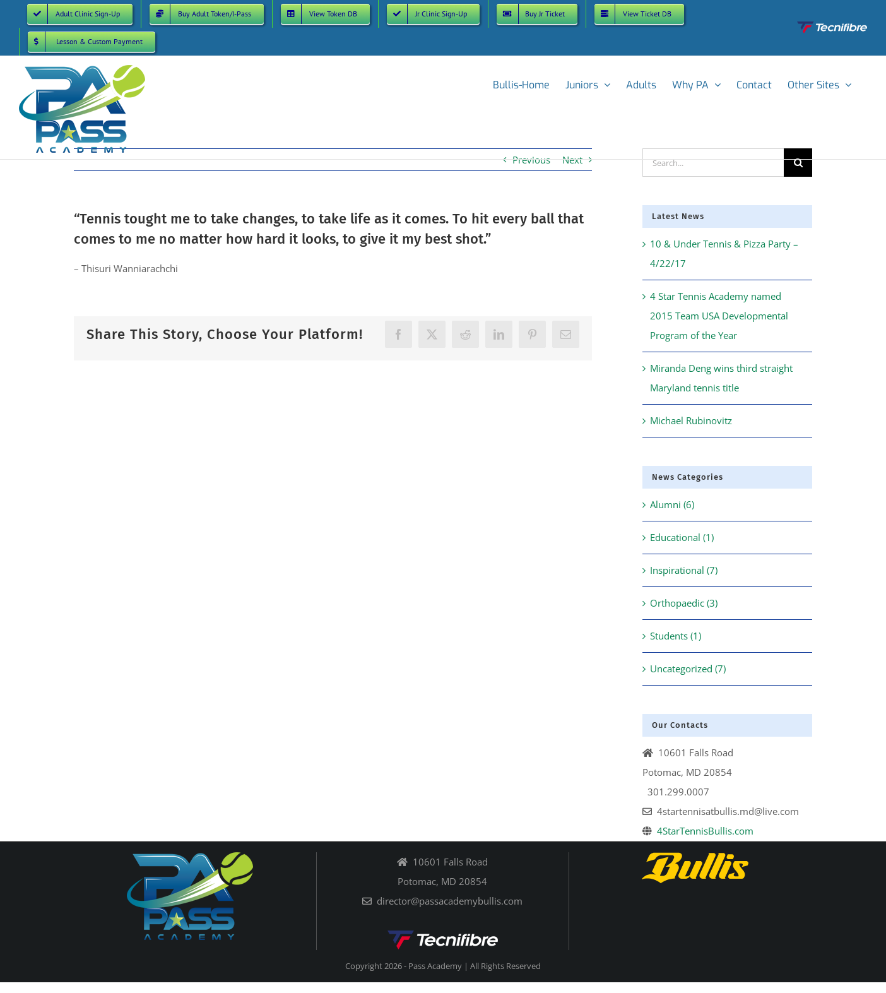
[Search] (798, 162)
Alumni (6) (672, 504)
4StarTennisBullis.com (705, 830)
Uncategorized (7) (688, 668)
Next (572, 159)
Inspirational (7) (684, 570)
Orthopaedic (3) (684, 603)
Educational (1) (682, 537)
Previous (531, 159)
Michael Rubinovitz (691, 420)
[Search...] (713, 162)
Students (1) (675, 635)
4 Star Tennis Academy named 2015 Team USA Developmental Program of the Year (719, 316)
